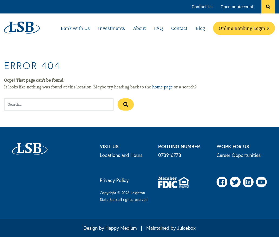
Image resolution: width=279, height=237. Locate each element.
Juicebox (186, 228)
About (139, 28)
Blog (200, 28)
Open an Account (237, 6)
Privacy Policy (114, 180)
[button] (268, 6)
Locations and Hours (121, 155)
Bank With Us (75, 28)
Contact (179, 28)
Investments (111, 28)
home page (162, 87)
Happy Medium (121, 228)
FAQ (158, 28)
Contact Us (202, 6)
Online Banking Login (244, 28)
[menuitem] (202, 7)
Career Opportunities (239, 155)
